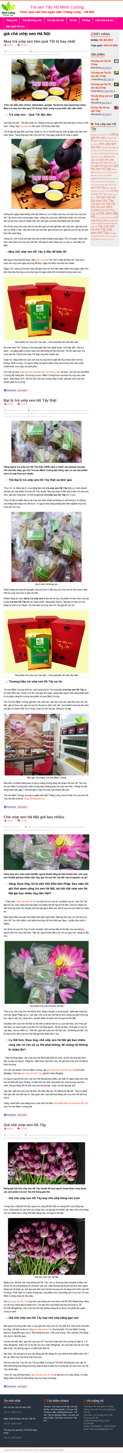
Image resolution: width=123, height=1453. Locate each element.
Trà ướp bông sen (32, 20)
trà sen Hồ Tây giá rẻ (33, 1138)
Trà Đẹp (86, 20)
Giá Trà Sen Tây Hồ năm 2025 (17, 1407)
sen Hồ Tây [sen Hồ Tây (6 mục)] (98, 187)
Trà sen (47, 1406)
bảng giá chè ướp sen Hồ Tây (38, 1135)
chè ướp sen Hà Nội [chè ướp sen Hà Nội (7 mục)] (103, 145)
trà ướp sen (26, 126)
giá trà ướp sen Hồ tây (42, 1375)
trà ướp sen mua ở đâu (43, 416)
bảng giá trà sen (37, 411)
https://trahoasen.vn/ (34, 798)
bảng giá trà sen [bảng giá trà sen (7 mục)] (104, 136)
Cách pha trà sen (104, 20)
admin (10, 45)
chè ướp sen (42, 260)
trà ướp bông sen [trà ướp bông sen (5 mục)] (104, 219)
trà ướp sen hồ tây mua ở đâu (23, 416)
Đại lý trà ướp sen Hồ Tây (52, 411)
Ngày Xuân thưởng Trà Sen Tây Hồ (19, 1419)
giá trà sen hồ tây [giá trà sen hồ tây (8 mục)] (104, 167)
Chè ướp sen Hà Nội (26, 901)
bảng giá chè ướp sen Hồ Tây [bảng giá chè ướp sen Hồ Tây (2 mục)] (101, 135)
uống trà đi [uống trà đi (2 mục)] (110, 239)
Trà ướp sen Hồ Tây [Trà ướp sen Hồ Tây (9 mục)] (101, 231)
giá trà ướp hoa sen (47, 830)
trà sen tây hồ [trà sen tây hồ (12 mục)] (104, 215)
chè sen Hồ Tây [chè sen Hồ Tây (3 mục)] (101, 141)
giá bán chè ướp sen (40, 52)
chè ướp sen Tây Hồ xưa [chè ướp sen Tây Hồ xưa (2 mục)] (99, 151)
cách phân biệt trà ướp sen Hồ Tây (70, 1103)
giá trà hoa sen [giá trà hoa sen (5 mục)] (104, 165)
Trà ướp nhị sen (55, 20)
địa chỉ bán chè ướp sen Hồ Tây (74, 411)
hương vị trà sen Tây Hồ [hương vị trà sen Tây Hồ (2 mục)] (103, 172)
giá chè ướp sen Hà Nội (69, 52)
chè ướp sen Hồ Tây (31, 1073)
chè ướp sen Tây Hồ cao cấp (61, 1070)
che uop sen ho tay (42, 1329)
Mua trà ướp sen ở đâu (29, 55)
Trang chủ (11, 20)
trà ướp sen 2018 (53, 55)
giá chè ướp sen (54, 52)
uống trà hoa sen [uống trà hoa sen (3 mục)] (98, 239)
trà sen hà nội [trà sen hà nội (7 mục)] (106, 197)
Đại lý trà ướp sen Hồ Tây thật (30, 400)
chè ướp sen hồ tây (61, 1406)
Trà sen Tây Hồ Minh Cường (57, 7)
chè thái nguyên (58, 1409)
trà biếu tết (42, 55)
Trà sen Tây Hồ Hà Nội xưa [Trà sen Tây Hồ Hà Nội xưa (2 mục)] (105, 218)
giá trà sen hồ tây (13, 55)
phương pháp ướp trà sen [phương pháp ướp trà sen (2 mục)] (107, 185)
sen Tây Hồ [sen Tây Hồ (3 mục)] (111, 188)
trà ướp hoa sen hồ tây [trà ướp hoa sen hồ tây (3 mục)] (104, 223)
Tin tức (73, 20)
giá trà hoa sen (76, 414)
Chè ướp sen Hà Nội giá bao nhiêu (34, 817)
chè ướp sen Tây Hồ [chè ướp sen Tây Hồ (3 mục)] (109, 147)
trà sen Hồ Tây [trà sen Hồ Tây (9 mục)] (102, 200)
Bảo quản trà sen (15, 26)
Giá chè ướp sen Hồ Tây (25, 1125)
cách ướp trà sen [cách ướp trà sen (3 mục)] (106, 153)
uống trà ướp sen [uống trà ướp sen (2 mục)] (111, 236)
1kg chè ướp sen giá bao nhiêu (39, 827)
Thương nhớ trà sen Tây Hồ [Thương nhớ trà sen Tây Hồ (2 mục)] (100, 191)
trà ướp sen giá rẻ (48, 1138)
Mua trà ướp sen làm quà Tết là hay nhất (39, 41)
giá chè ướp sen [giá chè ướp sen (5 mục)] (102, 161)
